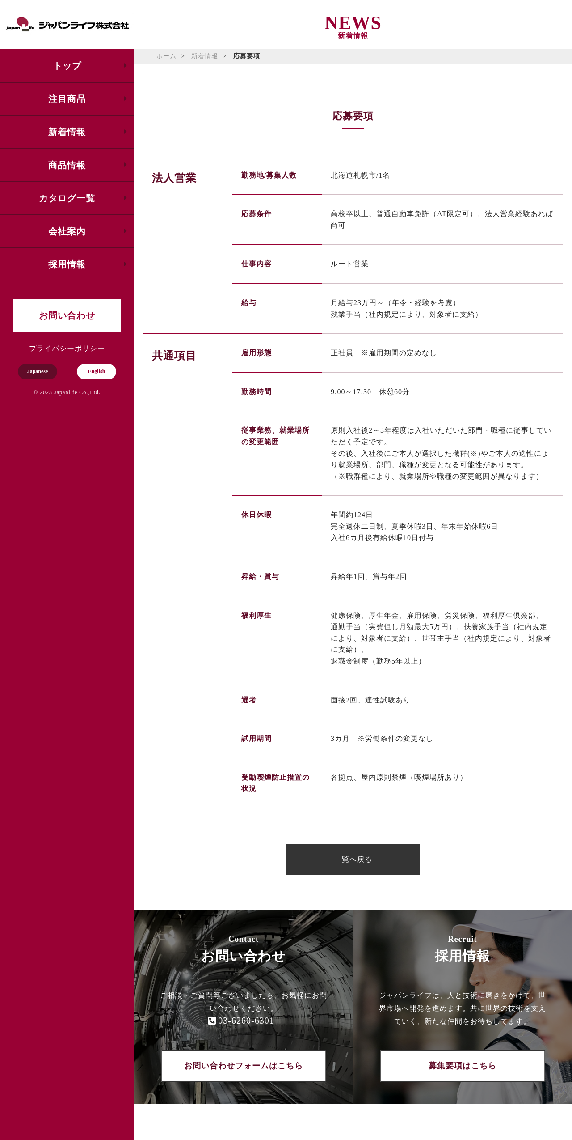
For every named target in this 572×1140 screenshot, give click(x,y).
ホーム (166, 56)
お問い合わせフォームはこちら (243, 1065)
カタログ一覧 (67, 198)
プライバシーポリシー (67, 348)
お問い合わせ (67, 315)
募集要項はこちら (462, 1065)
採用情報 (67, 264)
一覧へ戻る (353, 859)
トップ (67, 66)
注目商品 (67, 99)
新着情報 (67, 132)
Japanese (37, 371)
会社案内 (67, 231)
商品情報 (67, 165)
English (96, 371)
